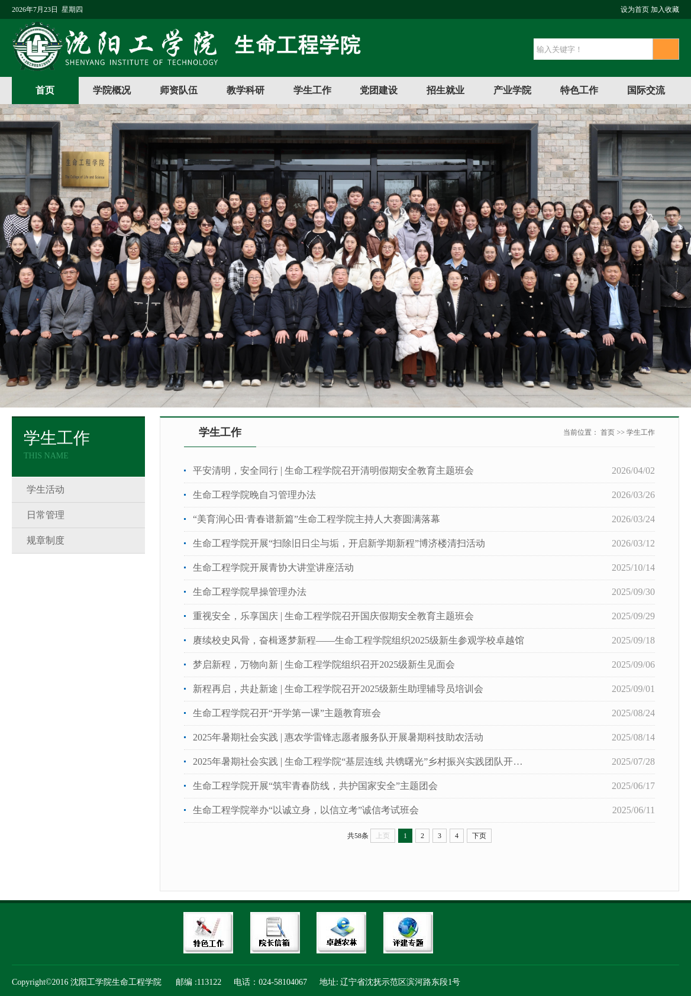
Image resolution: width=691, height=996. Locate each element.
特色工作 (579, 90)
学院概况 (112, 90)
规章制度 (45, 540)
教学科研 (245, 90)
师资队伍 (179, 90)
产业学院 (512, 90)
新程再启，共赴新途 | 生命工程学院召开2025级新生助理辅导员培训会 (338, 689)
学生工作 (312, 90)
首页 (44, 90)
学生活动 (45, 489)
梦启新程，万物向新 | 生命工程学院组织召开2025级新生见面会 (324, 664)
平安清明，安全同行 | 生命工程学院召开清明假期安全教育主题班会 (333, 470)
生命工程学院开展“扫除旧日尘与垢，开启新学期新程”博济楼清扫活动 (339, 543)
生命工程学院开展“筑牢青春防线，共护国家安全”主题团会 (315, 786)
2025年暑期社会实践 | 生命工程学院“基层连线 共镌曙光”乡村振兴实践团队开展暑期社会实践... (361, 761)
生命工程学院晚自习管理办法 (254, 495)
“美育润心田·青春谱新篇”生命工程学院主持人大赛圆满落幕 (316, 519)
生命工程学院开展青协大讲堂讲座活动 (273, 567)
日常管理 (45, 515)
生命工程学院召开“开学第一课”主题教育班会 (287, 713)
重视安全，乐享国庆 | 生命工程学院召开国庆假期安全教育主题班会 (333, 616)
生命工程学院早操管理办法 (249, 592)
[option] (345, 256)
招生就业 (445, 90)
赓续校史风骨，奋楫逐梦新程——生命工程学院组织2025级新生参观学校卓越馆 (358, 640)
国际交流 (646, 90)
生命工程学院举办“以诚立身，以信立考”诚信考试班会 (306, 810)
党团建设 (379, 90)
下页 (479, 836)
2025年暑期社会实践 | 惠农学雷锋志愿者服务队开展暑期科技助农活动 (338, 737)
